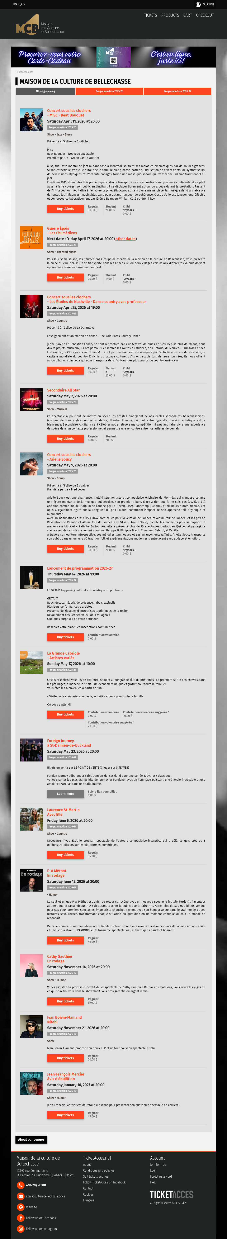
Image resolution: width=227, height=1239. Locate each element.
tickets (150, 15)
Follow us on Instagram (41, 1229)
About (87, 1165)
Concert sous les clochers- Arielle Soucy (69, 457)
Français (19, 4)
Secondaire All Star (63, 390)
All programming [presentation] (45, 91)
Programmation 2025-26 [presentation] (109, 91)
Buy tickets (65, 209)
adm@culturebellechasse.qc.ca (45, 1196)
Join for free (158, 1165)
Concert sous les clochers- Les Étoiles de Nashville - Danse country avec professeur (96, 299)
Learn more (65, 794)
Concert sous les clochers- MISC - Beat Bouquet (69, 113)
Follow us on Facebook (41, 1218)
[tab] (45, 91)
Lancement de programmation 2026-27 (80, 568)
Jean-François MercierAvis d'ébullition (65, 1076)
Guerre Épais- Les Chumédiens (62, 230)
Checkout (205, 15)
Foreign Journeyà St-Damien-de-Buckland (69, 743)
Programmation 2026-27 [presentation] (177, 91)
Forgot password (161, 1176)
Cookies (88, 1194)
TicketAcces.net (24, 72)
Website (31, 1207)
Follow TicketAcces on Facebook (104, 1182)
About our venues (31, 1139)
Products (170, 15)
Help (153, 1182)
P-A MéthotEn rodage (56, 873)
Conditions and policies (98, 1170)
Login (153, 1170)
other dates (125, 239)
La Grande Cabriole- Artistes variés (63, 655)
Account (205, 4)
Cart (187, 17)
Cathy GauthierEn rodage (59, 958)
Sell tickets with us (95, 1176)
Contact (88, 1188)
